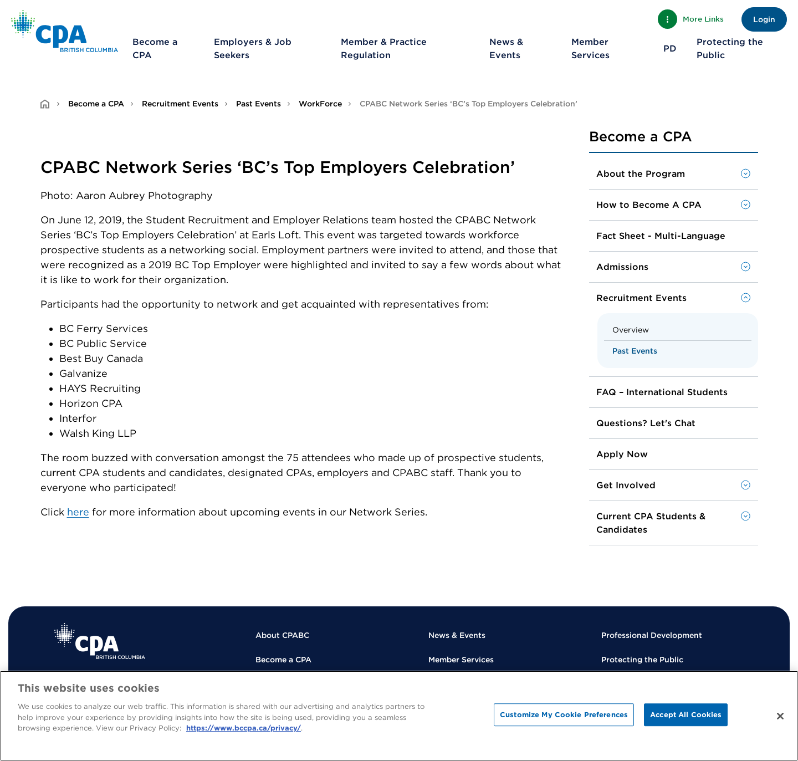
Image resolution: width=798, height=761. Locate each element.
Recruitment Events (180, 103)
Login (764, 19)
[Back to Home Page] (64, 31)
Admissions (622, 267)
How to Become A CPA (649, 205)
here (78, 512)
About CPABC (282, 635)
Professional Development (651, 635)
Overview (630, 329)
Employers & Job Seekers (252, 48)
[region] (399, 716)
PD (670, 48)
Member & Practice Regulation (384, 48)
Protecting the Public (730, 48)
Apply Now (622, 454)
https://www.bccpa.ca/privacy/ (243, 728)
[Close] (780, 716)
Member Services (590, 48)
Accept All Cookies (686, 715)
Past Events (258, 103)
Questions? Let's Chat (645, 423)
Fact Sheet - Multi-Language (660, 236)
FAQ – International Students (662, 392)
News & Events (506, 48)
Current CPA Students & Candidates (650, 523)
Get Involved (626, 485)
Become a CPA (154, 48)
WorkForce (320, 103)
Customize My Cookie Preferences (564, 715)
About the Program (640, 173)
